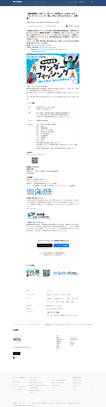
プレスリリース (22, 324)
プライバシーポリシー (22, 403)
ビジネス (64, 4)
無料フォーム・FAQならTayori (57, 382)
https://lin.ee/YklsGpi (40, 51)
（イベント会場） (57, 305)
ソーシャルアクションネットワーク (34, 324)
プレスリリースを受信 (72, 2)
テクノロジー (19, 4)
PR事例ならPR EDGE (56, 385)
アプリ (30, 4)
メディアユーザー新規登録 (61, 245)
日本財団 (49, 298)
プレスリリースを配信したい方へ (19, 389)
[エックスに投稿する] (66, 26)
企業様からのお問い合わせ (61, 403)
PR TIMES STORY (32, 380)
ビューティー (42, 4)
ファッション (49, 4)
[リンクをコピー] (78, 26)
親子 (63, 301)
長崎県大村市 (49, 305)
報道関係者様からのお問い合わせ (47, 403)
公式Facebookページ (77, 380)
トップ (15, 324)
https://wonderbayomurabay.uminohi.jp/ (41, 45)
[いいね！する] (62, 26)
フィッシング (50, 301)
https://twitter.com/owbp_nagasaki (47, 47)
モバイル (25, 4)
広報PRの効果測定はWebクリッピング (36, 390)
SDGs (68, 298)
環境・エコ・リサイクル (53, 294)
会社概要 (15, 403)
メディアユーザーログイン (44, 245)
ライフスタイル (56, 4)
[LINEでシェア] (72, 26)
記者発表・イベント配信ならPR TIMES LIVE (37, 385)
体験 (67, 301)
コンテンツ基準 (31, 403)
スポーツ (74, 4)
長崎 (72, 301)
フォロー (17, 353)
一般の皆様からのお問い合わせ (74, 403)
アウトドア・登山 (65, 294)
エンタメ (35, 4)
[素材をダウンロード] (76, 26)
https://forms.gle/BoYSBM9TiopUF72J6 (36, 154)
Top (14, 4)
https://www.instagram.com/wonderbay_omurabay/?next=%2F (51, 49)
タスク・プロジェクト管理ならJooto (59, 380)
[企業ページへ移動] (17, 340)
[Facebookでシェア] (69, 26)
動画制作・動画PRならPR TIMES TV (36, 382)
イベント (49, 290)
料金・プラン (15, 384)
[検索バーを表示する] (92, 2)
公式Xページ (75, 386)
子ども (57, 301)
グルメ (68, 4)
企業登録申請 (82, 2)
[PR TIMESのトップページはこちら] (29, 2)
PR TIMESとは (16, 381)
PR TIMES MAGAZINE (33, 387)
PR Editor (31, 393)
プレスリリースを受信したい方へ (19, 386)
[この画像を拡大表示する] (33, 273)
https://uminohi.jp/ (31, 208)
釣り (77, 298)
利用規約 (38, 403)
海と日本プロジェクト (59, 298)
